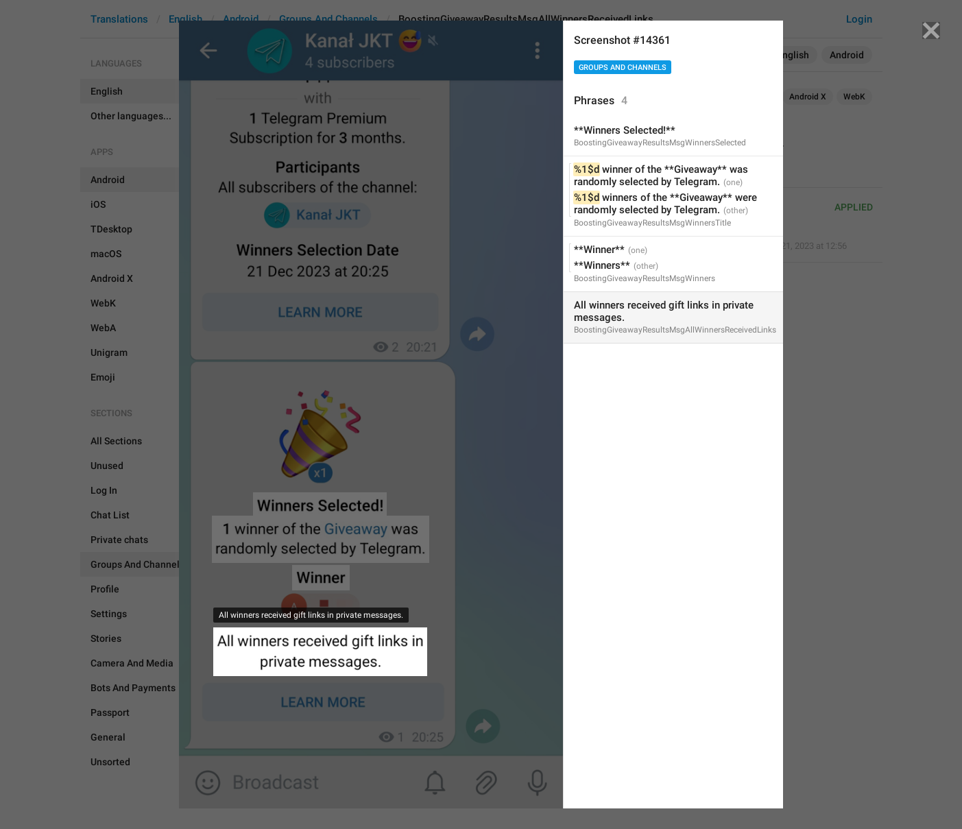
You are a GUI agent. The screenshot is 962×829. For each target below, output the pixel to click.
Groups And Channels (622, 67)
